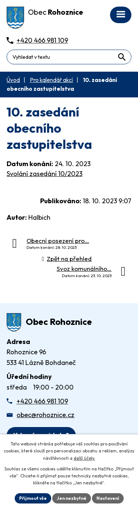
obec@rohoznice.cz (45, 415)
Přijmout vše (33, 498)
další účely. (84, 458)
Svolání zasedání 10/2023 (44, 173)
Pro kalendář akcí (51, 79)
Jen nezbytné (71, 498)
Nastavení (107, 498)
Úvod (13, 79)
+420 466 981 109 (42, 401)
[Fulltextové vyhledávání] (69, 57)
